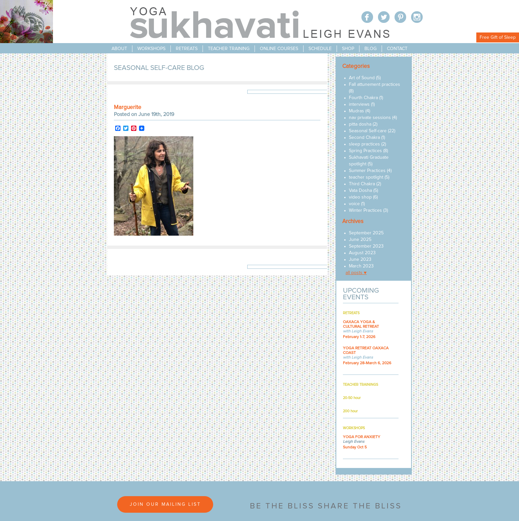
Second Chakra (364, 137)
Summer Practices (367, 170)
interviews (359, 104)
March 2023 (361, 266)
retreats (187, 48)
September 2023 (366, 246)
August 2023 (362, 253)
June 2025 (360, 239)
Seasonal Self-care (368, 131)
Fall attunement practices (374, 84)
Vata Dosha (360, 190)
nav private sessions (370, 117)
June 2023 (360, 259)
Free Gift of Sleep (498, 37)
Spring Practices (365, 150)
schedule (320, 48)
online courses (279, 48)
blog (370, 48)
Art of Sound (362, 78)
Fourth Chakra (363, 97)
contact (397, 48)
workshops (151, 48)
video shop (360, 197)
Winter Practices (365, 210)
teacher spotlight (366, 177)
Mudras (356, 111)
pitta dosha (360, 124)
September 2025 (366, 233)
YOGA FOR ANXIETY (361, 437)
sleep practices (364, 144)
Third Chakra (362, 184)
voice (354, 204)
